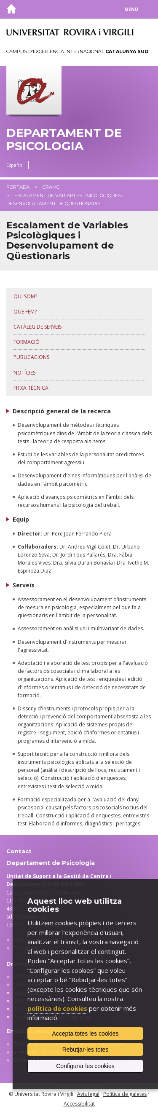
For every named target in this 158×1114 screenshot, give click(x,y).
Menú (131, 9)
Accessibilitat (79, 1103)
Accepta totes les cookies (85, 1033)
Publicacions (31, 357)
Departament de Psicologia (64, 139)
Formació (26, 341)
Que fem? (25, 311)
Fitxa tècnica (30, 387)
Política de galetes (125, 1094)
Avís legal (88, 1094)
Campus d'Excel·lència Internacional (77, 51)
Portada (17, 187)
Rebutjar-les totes (85, 1049)
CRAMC (51, 187)
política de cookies (57, 1008)
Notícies (24, 372)
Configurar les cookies (85, 1066)
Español (15, 165)
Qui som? (25, 296)
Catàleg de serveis (37, 326)
